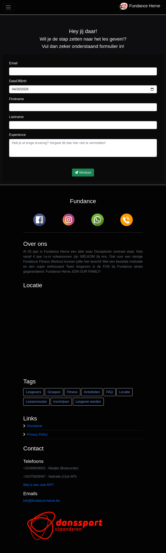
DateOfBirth (18, 81)
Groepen (54, 392)
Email (13, 63)
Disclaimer (35, 426)
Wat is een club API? (38, 485)
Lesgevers (33, 392)
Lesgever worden (88, 401)
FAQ (109, 392)
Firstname (16, 99)
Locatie (124, 392)
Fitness (72, 392)
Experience (17, 135)
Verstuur (83, 172)
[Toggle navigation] (8, 7)
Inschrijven (61, 401)
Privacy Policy (37, 434)
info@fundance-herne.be (41, 500)
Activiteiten (92, 392)
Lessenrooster (36, 401)
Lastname (16, 117)
